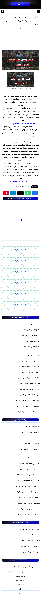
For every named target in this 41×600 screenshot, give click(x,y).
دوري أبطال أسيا (35, 540)
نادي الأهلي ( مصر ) (34, 463)
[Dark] (2, 11)
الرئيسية (37, 17)
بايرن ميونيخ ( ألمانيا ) (34, 395)
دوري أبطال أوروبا (34, 529)
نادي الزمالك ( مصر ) (34, 469)
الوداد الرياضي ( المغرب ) (32, 486)
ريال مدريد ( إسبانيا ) (34, 366)
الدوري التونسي (35, 449)
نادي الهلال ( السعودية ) (32, 480)
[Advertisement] (20, 39)
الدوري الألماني (35, 346)
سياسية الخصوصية (20, 576)
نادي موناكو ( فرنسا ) (33, 412)
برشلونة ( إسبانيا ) (34, 361)
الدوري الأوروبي (35, 546)
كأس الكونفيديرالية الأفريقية (31, 552)
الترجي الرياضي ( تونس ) (33, 509)
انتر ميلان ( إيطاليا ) (34, 389)
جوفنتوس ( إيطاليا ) (34, 383)
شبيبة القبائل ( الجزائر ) (33, 503)
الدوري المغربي (35, 438)
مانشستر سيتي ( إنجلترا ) (33, 378)
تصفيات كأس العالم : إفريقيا (31, 567)
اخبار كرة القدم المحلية (29, 17)
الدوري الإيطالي (35, 335)
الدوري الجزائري (35, 443)
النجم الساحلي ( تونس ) (33, 514)
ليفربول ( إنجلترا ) (35, 372)
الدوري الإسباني (35, 329)
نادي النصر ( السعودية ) (33, 475)
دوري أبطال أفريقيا (34, 535)
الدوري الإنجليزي (35, 324)
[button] (35, 193)
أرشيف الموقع (20, 585)
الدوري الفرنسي (35, 341)
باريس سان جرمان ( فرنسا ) (32, 406)
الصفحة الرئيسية (20, 593)
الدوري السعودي (35, 432)
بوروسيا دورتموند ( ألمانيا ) (32, 400)
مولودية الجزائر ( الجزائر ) (33, 497)
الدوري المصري (35, 426)
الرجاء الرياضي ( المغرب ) (33, 492)
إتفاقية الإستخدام (20, 580)
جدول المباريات (25, 324)
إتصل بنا (20, 589)
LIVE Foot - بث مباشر (13, 572)
